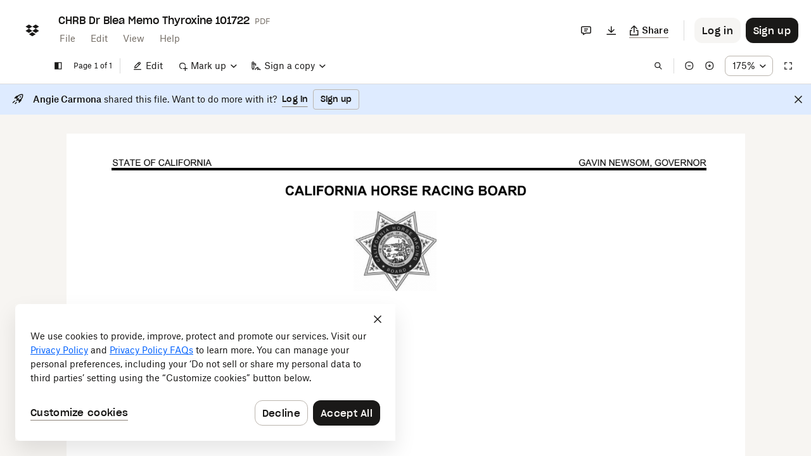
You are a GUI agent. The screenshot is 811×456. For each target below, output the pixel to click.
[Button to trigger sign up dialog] (772, 30)
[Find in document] (658, 66)
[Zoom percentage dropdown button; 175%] (749, 66)
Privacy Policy (59, 350)
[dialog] (205, 372)
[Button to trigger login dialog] (717, 30)
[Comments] (586, 30)
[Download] (611, 30)
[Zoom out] (689, 66)
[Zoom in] (709, 66)
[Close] (798, 99)
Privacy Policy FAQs (151, 350)
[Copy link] (649, 30)
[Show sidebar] (58, 66)
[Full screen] (788, 66)
